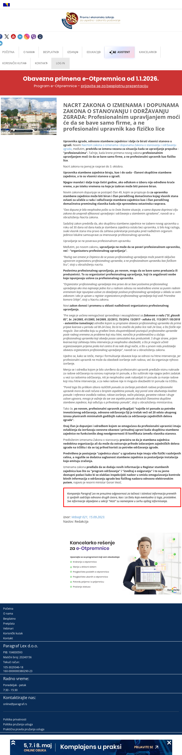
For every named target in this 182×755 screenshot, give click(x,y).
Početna (8, 609)
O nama (28, 52)
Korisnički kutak (13, 633)
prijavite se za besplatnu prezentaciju (114, 86)
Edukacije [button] (93, 52)
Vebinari (8, 628)
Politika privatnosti (14, 719)
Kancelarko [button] (147, 52)
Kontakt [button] (41, 63)
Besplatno (50, 52)
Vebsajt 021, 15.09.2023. (88, 517)
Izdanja (72, 52)
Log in (60, 63)
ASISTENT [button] (119, 52)
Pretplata (8, 623)
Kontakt (8, 638)
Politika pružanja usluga (18, 724)
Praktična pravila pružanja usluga (23, 729)
